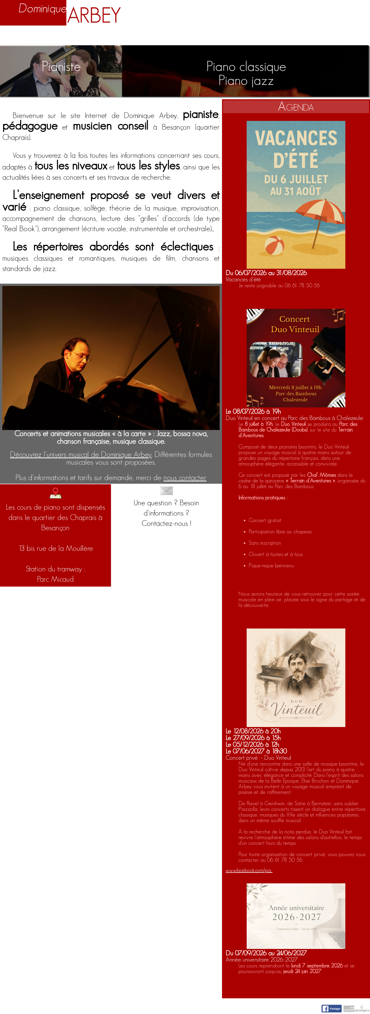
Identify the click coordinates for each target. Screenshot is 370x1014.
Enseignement (125, 36)
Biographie (63, 36)
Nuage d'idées (291, 36)
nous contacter (184, 478)
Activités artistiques (207, 36)
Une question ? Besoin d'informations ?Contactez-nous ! (166, 507)
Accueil (17, 36)
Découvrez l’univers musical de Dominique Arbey (81, 455)
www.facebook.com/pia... (249, 870)
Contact (349, 36)
